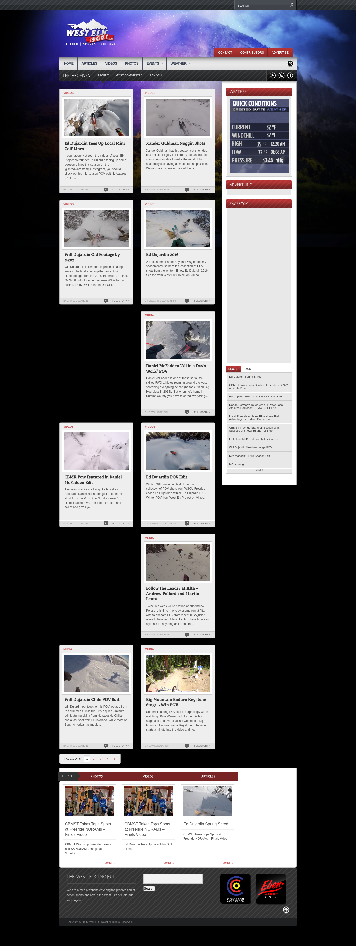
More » (110, 863)
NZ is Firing (236, 464)
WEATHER (178, 63)
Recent (103, 75)
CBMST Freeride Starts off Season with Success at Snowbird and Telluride (254, 429)
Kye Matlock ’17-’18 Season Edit (249, 455)
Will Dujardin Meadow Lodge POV (250, 447)
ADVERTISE (280, 52)
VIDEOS (111, 63)
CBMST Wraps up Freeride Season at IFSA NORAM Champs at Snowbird (88, 849)
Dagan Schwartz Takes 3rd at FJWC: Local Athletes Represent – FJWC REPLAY (256, 406)
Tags (247, 369)
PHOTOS (132, 63)
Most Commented (129, 75)
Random (156, 75)
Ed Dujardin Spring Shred (245, 376)
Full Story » (120, 189)
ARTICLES (89, 63)
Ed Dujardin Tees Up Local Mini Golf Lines (256, 396)
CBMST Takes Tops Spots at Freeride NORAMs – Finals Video (259, 387)
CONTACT (225, 52)
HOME (68, 63)
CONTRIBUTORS (252, 52)
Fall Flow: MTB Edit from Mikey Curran (253, 439)
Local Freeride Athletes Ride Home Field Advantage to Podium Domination (254, 418)
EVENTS (153, 63)
